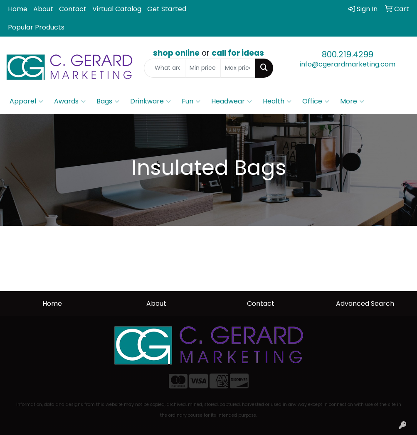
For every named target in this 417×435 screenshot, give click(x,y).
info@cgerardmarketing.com (347, 64)
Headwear (231, 101)
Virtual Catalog (116, 9)
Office (315, 101)
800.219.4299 (347, 54)
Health (277, 101)
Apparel (26, 101)
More (352, 101)
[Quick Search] (164, 68)
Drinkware (150, 101)
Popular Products (36, 27)
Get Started (166, 9)
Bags (107, 101)
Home (17, 9)
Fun (191, 101)
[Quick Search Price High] (238, 68)
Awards (70, 101)
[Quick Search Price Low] (202, 68)
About (43, 9)
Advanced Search (365, 303)
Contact (72, 9)
